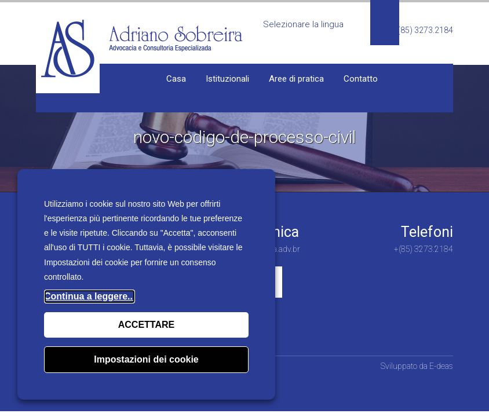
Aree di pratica (296, 79)
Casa (176, 79)
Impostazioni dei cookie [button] (146, 359)
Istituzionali (227, 79)
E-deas (441, 366)
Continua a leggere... (89, 296)
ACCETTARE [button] (146, 325)
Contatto (361, 79)
